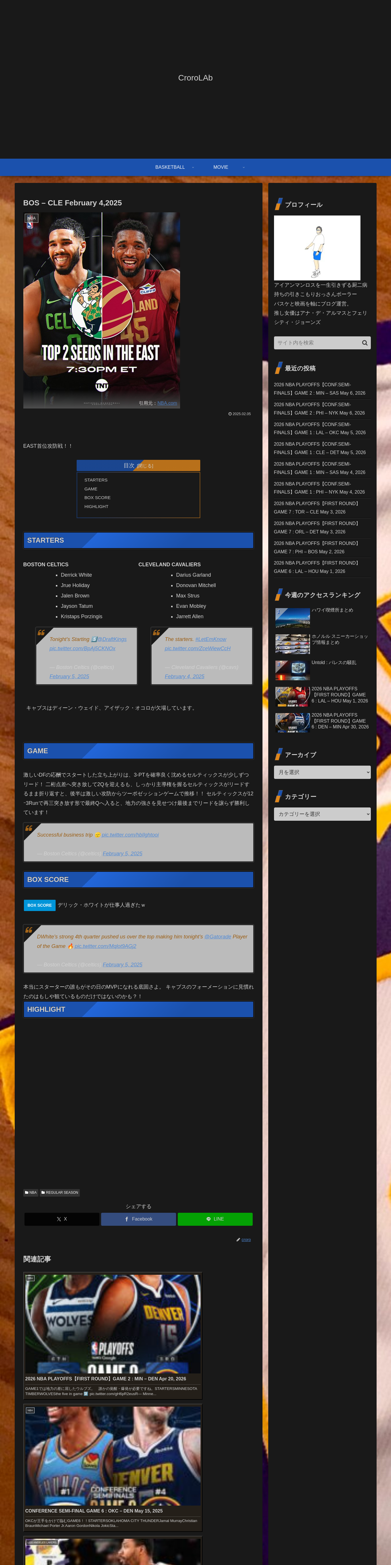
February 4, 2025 (184, 679)
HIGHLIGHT (97, 508)
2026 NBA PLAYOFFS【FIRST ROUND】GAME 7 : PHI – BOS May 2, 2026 (319, 644)
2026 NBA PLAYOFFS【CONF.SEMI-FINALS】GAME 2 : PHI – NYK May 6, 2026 (318, 425)
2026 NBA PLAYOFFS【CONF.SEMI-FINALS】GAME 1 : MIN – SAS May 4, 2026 (319, 519)
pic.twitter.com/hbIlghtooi (130, 837)
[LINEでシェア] (215, 1221)
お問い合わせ (290, 1547)
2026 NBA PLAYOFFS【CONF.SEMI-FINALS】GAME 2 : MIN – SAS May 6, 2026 (319, 394)
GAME (92, 489)
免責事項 (317, 1547)
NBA (31, 1195)
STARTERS (97, 480)
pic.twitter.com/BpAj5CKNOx (82, 651)
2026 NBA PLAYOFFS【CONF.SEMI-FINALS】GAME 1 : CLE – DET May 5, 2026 (319, 488)
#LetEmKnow (210, 642)
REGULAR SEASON (59, 1195)
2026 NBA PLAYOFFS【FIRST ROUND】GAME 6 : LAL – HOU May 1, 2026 (319, 675)
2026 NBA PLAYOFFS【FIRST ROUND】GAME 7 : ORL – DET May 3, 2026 (320, 613)
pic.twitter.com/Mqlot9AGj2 (105, 949)
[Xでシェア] (61, 1221)
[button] (365, 343)
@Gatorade (217, 939)
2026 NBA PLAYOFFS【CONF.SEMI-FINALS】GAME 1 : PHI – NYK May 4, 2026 (318, 550)
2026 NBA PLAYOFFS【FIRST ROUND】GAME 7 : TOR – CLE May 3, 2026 (320, 581)
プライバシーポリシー (351, 1547)
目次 (129, 465)
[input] (322, 342)
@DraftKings (111, 642)
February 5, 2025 (69, 679)
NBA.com (167, 403)
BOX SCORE (98, 499)
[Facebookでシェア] (138, 1221)
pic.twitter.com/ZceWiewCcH (198, 651)
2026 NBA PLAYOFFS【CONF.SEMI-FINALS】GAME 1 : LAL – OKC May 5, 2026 (319, 457)
